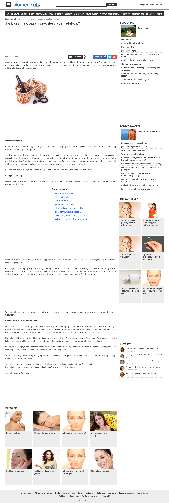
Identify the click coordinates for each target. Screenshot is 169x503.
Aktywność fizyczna (109, 14)
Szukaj (112, 5)
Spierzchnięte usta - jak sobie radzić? (71, 215)
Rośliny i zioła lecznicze (65, 493)
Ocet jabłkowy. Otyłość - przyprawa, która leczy (140, 55)
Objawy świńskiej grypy (131, 64)
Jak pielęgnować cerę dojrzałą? (68, 212)
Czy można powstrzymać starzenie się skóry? (141, 163)
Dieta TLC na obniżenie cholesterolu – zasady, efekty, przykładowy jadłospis (144, 348)
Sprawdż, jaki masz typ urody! (128, 255)
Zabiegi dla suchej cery (44, 433)
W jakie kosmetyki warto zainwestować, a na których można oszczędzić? (141, 158)
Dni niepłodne (127, 47)
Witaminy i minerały (43, 493)
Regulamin (74, 496)
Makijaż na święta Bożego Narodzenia (71, 219)
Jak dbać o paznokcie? (64, 193)
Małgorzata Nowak (132, 376)
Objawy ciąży (143, 28)
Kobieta (68, 14)
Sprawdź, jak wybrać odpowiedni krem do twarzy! (129, 290)
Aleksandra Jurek (131, 357)
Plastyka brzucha (62, 197)
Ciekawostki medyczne (106, 493)
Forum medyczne (154, 14)
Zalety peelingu (13, 433)
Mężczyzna (79, 14)
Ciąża (50, 14)
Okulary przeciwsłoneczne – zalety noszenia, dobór (144, 354)
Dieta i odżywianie (38, 14)
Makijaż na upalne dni (16, 471)
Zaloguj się (143, 4)
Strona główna (7, 14)
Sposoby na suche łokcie (148, 131)
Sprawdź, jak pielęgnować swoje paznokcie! (151, 256)
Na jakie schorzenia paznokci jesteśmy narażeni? (138, 180)
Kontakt (106, 496)
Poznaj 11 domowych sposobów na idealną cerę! (152, 290)
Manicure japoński (63, 200)
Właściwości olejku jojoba (132, 154)
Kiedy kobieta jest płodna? (133, 43)
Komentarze (77, 57)
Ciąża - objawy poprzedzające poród (137, 60)
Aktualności (26, 493)
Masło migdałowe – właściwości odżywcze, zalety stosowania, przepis (144, 361)
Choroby (125, 14)
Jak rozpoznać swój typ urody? (101, 434)
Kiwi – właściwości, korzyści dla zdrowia (141, 373)
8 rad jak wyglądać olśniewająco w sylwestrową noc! (151, 222)
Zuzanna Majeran (132, 370)
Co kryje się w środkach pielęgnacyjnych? (139, 185)
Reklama (63, 496)
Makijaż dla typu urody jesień (44, 472)
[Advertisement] (61, 39)
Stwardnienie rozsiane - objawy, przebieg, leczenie (140, 74)
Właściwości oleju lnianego (133, 150)
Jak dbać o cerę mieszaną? (74, 433)
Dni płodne (126, 39)
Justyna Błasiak (131, 351)
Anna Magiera (130, 363)
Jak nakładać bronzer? (64, 204)
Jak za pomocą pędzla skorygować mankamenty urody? (136, 174)
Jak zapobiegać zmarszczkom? (134, 146)
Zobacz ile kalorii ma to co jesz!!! (136, 79)
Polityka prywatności (91, 496)
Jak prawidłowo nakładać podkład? (70, 208)
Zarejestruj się (156, 4)
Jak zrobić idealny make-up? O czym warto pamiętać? (140, 168)
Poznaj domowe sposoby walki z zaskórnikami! (127, 222)
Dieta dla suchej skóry (101, 471)
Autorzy (125, 343)
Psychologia (92, 14)
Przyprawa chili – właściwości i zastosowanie (143, 367)
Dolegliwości (138, 14)
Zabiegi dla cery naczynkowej (134, 143)
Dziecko (59, 14)
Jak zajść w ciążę (128, 50)
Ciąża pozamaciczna (130, 83)
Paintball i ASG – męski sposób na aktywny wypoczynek (140, 68)
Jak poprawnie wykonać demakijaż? (73, 472)
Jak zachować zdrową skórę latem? (136, 189)
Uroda (24, 14)
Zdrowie (15, 14)
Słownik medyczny (86, 493)
